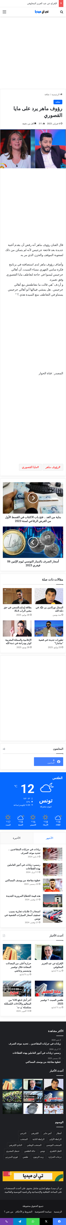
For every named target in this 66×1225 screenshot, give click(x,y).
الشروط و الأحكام (23, 1211)
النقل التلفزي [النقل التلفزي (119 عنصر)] (55, 1151)
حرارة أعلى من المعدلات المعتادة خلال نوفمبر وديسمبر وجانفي (18, 967)
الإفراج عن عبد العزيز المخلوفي (42, 3)
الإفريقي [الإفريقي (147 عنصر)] (35, 1133)
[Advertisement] (33, 52)
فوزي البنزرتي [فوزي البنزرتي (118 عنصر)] (11, 1157)
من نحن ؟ (8, 1211)
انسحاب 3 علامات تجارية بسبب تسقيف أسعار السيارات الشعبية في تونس (22, 915)
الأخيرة (16, 838)
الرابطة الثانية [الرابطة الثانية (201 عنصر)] (38, 1139)
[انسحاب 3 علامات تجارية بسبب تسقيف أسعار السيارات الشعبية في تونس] (52, 916)
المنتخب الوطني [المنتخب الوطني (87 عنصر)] (34, 1145)
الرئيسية (57, 94)
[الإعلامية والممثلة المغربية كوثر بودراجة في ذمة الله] (17, 628)
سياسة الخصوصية (43, 1211)
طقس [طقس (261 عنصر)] (25, 1157)
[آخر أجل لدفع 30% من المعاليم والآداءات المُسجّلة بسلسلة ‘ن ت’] (17, 989)
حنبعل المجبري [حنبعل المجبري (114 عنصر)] (12, 1151)
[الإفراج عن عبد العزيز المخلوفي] (49, 952)
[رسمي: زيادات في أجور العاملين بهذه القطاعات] (52, 869)
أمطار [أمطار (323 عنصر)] (58, 1133)
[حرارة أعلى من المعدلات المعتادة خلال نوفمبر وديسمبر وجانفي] (17, 952)
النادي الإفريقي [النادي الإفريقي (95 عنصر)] (15, 1145)
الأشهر (49, 838)
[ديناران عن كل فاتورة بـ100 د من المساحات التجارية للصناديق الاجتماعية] (33, 1108)
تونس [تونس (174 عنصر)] (42, 1151)
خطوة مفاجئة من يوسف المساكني (22, 880)
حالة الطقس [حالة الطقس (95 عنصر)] (29, 1151)
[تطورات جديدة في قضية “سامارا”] (48, 628)
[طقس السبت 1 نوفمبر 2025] (49, 989)
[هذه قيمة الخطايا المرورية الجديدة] (52, 900)
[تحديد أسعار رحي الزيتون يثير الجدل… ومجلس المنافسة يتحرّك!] (12, 1096)
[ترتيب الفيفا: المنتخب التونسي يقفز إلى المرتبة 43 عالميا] (53, 1108)
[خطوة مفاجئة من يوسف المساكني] (52, 885)
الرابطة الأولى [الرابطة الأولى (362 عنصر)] (55, 1139)
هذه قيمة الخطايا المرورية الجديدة (23, 896)
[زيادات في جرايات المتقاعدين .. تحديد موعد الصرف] (52, 854)
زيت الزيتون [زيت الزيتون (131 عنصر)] (38, 1157)
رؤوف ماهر (52, 467)
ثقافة (47, 94)
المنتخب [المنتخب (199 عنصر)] (24, 1139)
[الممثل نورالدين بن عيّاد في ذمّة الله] (48, 596)
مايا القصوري (29, 467)
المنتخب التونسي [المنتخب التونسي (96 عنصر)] (53, 1145)
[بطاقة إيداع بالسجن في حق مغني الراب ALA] (17, 596)
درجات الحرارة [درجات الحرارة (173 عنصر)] (55, 1157)
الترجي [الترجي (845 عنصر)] (23, 1133)
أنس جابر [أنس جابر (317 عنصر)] (47, 1133)
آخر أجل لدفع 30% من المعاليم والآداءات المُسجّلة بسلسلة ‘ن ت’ (17, 1004)
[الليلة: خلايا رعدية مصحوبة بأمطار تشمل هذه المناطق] (12, 1108)
